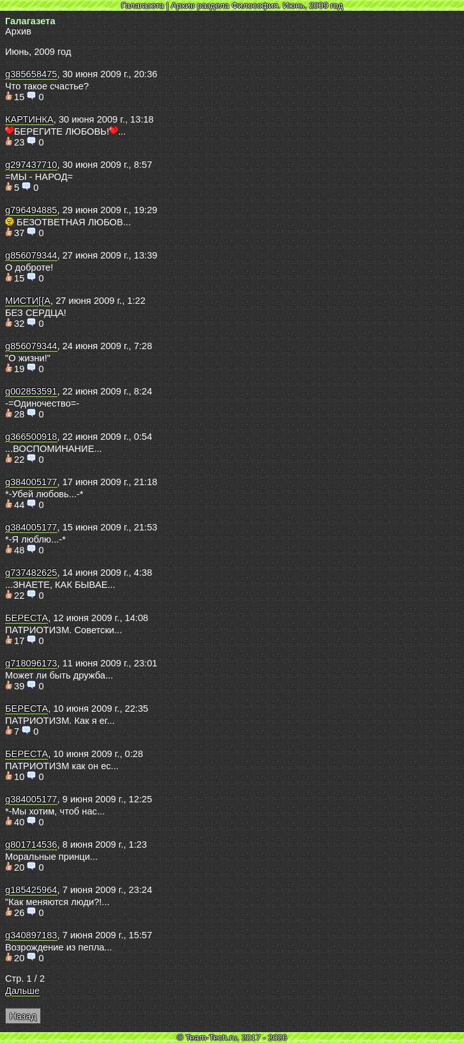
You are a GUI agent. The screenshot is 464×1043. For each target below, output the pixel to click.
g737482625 (31, 572)
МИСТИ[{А (27, 301)
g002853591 (31, 391)
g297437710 (31, 165)
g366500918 (31, 436)
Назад (23, 1016)
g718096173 (31, 663)
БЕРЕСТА (26, 618)
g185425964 (31, 890)
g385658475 (31, 74)
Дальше (22, 991)
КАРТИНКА (29, 119)
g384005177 (31, 482)
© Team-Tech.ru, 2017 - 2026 (232, 1037)
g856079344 (31, 255)
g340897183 (31, 935)
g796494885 (31, 210)
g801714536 (31, 844)
